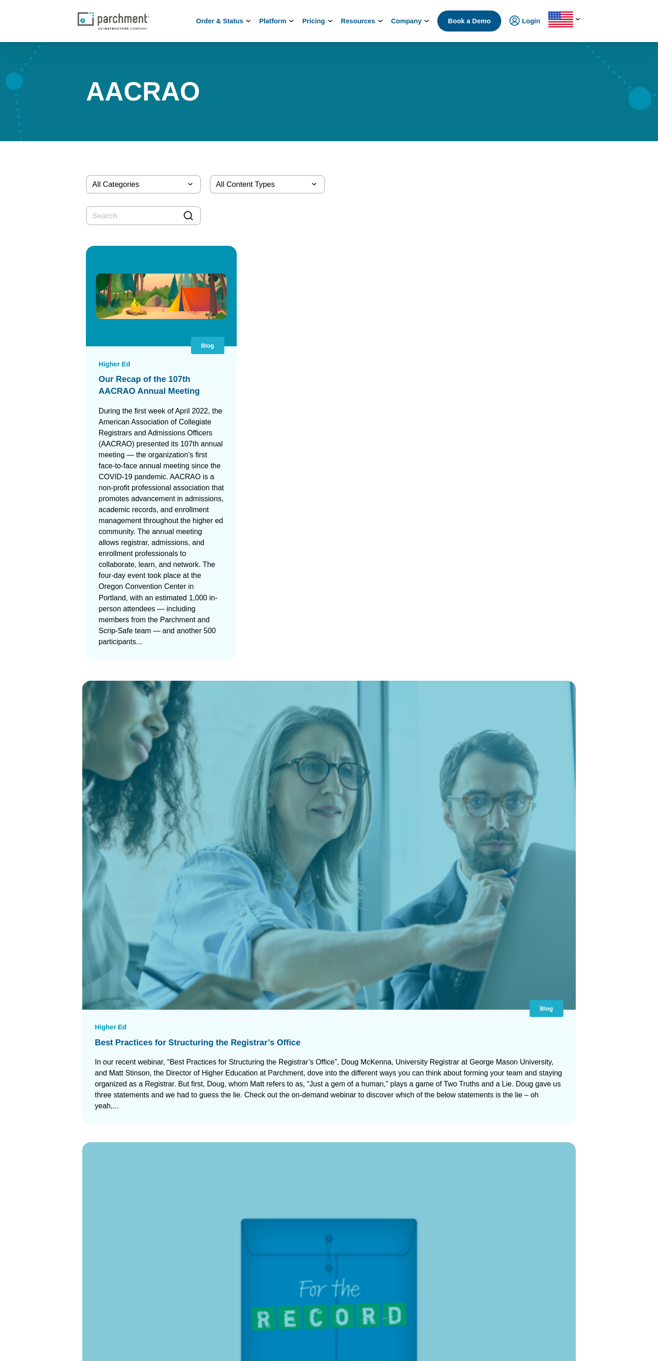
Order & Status (81, 1041)
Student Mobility (194, 1151)
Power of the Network (201, 1028)
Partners (515, 1055)
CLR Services (301, 1157)
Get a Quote (519, 1138)
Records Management (201, 1076)
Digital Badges (413, 1252)
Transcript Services (309, 1112)
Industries (185, 1274)
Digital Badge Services (313, 1135)
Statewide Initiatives (199, 1186)
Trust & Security (525, 1095)
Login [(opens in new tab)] (69, 1119)
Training (514, 1207)
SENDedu (184, 1089)
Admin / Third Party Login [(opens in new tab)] (97, 1189)
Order (90, 1305)
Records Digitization (310, 1064)
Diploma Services (306, 1053)
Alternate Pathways (419, 1135)
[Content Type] (267, 184)
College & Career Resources (100, 1055)
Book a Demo (469, 21)
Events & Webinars (529, 1194)
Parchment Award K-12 (314, 1042)
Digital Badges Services (426, 1064)
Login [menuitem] (524, 21)
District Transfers (306, 1076)
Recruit (292, 1202)
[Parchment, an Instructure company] (113, 21)
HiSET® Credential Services (431, 1123)
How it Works (79, 1028)
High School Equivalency (206, 1200)
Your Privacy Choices (323, 1346)
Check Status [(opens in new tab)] (172, 1305)
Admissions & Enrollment (207, 1138)
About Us (516, 1028)
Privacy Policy (389, 1346)
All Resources (522, 1181)
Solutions (184, 1261)
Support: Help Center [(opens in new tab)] (88, 1346)
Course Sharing (304, 1225)
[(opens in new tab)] (513, 1303)
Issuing (181, 1125)
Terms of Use (445, 1346)
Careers (514, 1068)
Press (511, 1082)
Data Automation (305, 1259)
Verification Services (311, 1168)
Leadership (518, 1041)
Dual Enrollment (304, 1214)
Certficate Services (419, 1182)
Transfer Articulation (310, 1236)
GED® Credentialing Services (433, 1112)
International (189, 1041)
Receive (293, 1247)
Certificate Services (309, 1146)
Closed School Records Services (327, 1180)
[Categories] (143, 184)
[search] (143, 215)
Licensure (185, 1213)
